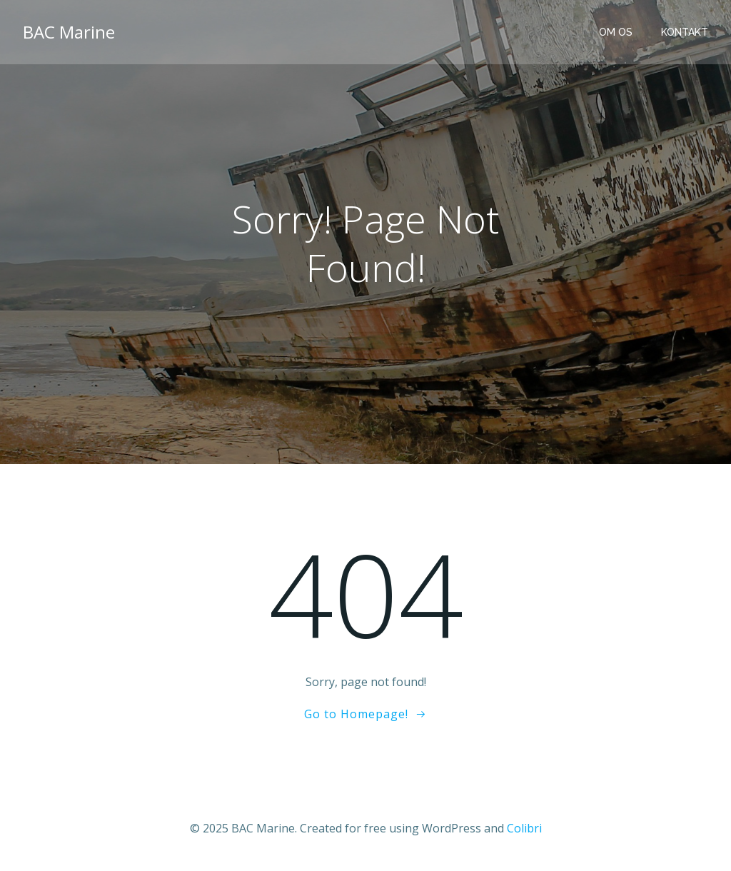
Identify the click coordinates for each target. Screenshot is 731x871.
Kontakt (684, 32)
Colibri (524, 828)
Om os (615, 32)
